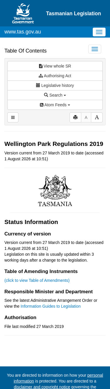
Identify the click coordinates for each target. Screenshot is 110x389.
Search (55, 95)
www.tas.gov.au (22, 32)
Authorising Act (55, 75)
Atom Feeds (55, 104)
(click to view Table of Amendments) (37, 280)
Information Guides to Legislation (51, 306)
